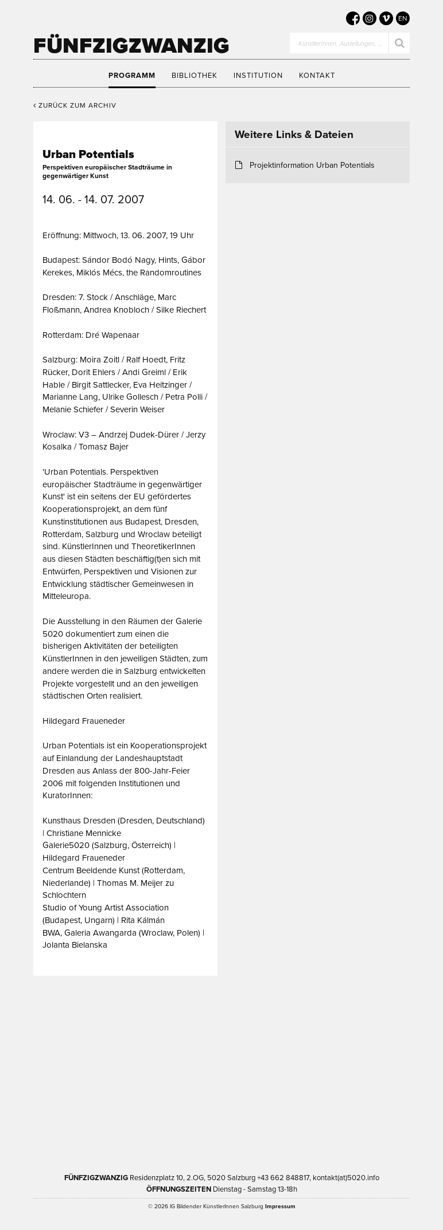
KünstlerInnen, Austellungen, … (340, 44)
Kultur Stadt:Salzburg (168, 1035)
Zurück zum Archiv (74, 105)
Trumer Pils (306, 1107)
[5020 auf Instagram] (369, 18)
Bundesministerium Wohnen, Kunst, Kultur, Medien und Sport (174, 1107)
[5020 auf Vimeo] (386, 18)
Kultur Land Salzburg (276, 1035)
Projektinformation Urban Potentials (312, 165)
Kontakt (317, 75)
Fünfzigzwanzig (131, 46)
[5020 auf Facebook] (353, 18)
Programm (132, 75)
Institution (258, 75)
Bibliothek (194, 75)
